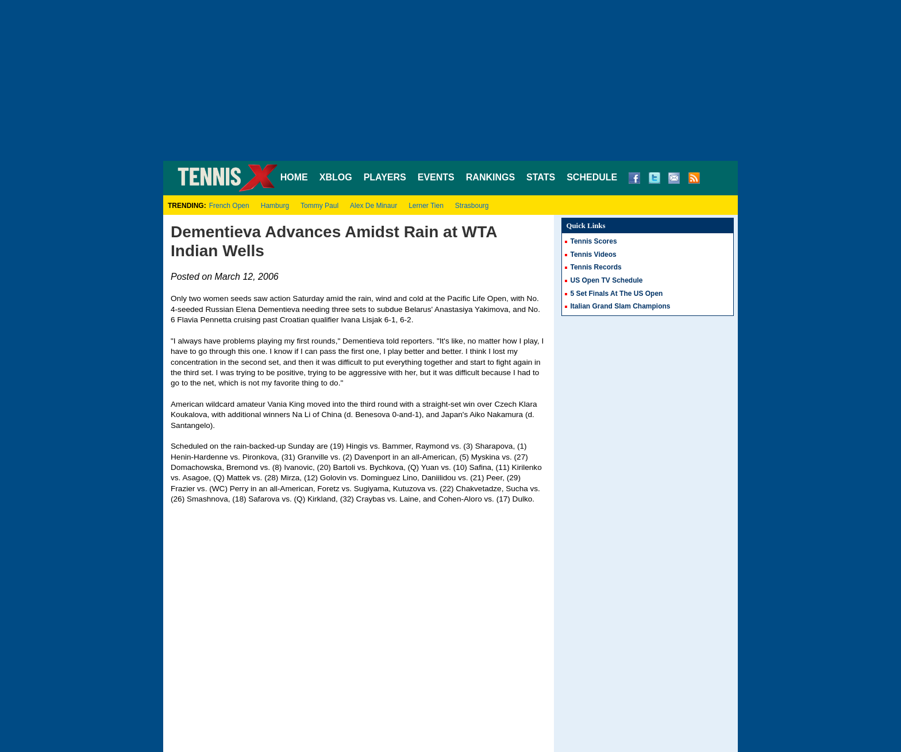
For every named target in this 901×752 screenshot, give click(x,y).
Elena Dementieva (267, 309)
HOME (294, 177)
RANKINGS (490, 177)
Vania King (286, 404)
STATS (540, 177)
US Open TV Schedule (607, 280)
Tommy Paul (319, 206)
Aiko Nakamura (496, 414)
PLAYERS (385, 177)
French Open (229, 206)
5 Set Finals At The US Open (617, 294)
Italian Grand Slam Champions (621, 306)
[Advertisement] (450, 80)
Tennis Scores (594, 241)
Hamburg (275, 206)
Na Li (301, 414)
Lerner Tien (426, 206)
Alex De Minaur (373, 206)
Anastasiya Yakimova (471, 309)
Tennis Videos (594, 254)
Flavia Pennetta (204, 319)
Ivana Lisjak (361, 319)
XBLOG (335, 177)
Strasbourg (472, 206)
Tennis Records (596, 267)
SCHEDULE (592, 177)
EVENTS (436, 177)
